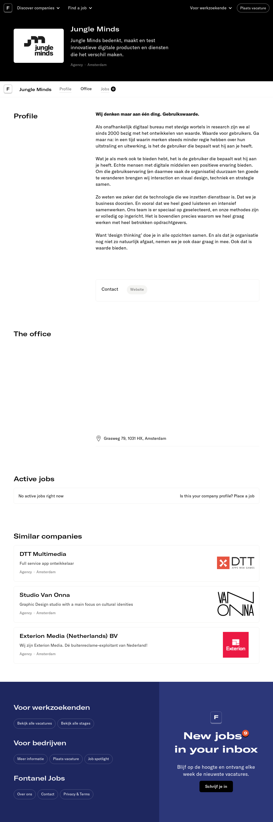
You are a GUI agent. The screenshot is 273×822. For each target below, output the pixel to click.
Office (86, 88)
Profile (65, 89)
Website (137, 289)
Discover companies (35, 7)
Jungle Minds (35, 89)
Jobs (105, 89)
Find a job (77, 7)
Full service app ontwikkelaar (47, 563)
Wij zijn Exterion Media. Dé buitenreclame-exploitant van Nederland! (84, 645)
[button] (39, 8)
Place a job (244, 496)
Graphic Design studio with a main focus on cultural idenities (76, 604)
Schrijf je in (216, 786)
